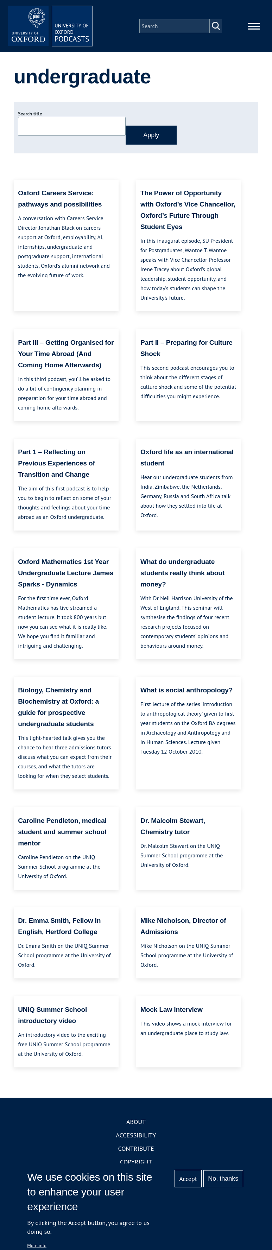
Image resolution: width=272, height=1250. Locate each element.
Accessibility (136, 1135)
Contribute (136, 1148)
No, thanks (223, 1178)
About (136, 1122)
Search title (30, 113)
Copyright (136, 1162)
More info (36, 1245)
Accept (188, 1179)
